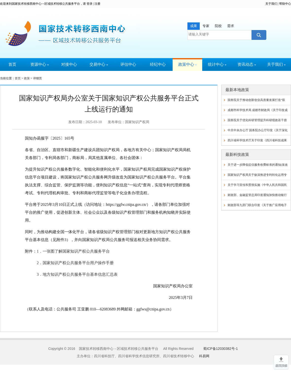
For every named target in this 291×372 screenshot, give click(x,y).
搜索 (258, 35)
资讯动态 (246, 64)
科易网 (204, 356)
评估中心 (128, 64)
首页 (12, 64)
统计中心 (217, 64)
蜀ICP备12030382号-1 (220, 349)
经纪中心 (158, 64)
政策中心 (187, 64)
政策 (27, 78)
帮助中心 (285, 3)
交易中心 (99, 64)
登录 (89, 3)
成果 (193, 26)
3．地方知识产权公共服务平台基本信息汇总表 (77, 274)
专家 (205, 26)
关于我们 (271, 3)
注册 (97, 3)
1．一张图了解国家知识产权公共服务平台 (73, 251)
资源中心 (39, 64)
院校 (218, 26)
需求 (230, 26)
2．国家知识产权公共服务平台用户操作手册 (75, 263)
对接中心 (69, 64)
